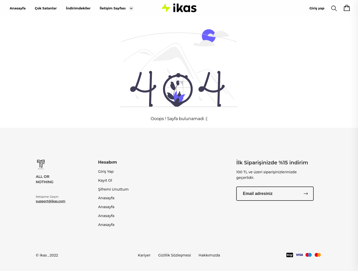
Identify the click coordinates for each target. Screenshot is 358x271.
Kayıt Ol (105, 180)
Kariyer (144, 255)
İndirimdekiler (78, 8)
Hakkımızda (209, 255)
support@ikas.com (50, 201)
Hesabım (107, 162)
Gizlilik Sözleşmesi (174, 255)
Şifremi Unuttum (113, 189)
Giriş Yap (106, 171)
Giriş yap (317, 8)
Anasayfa (17, 8)
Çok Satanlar (46, 8)
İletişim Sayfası (113, 8)
